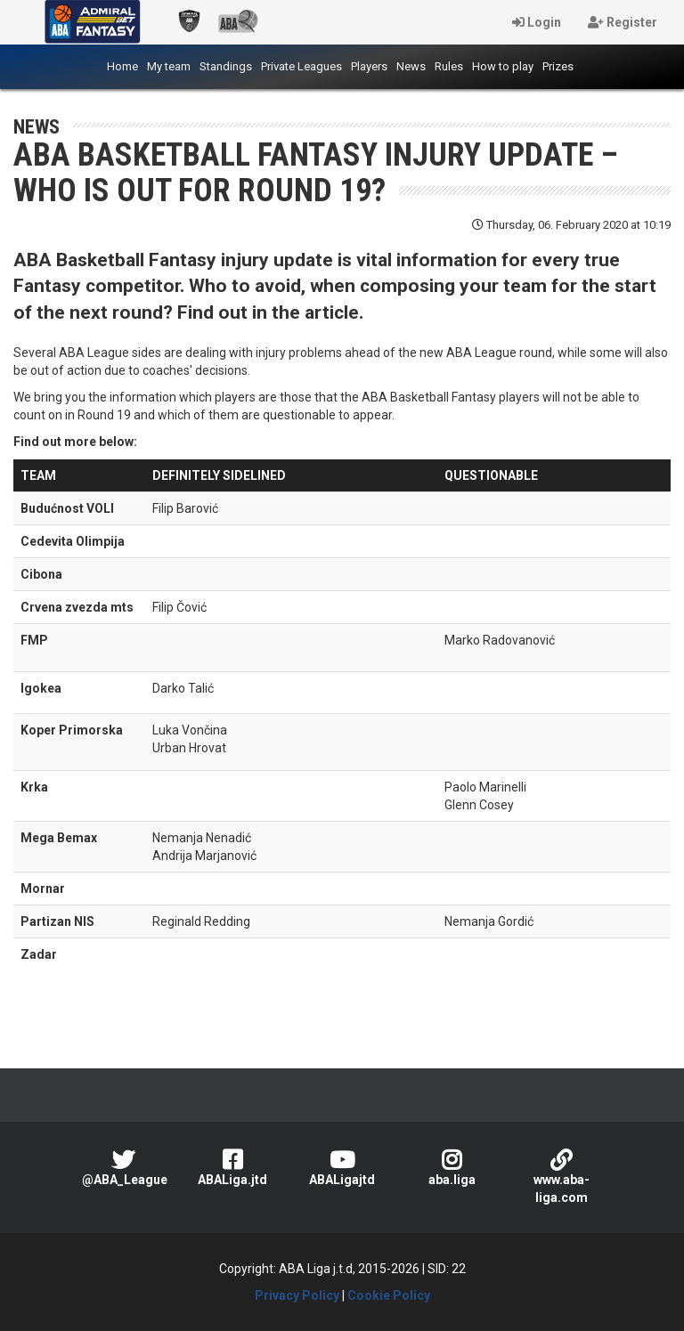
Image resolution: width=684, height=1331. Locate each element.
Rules (449, 66)
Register (622, 22)
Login (536, 22)
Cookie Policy (388, 1295)
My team (169, 66)
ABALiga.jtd (232, 1167)
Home (124, 65)
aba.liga (452, 1167)
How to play (502, 66)
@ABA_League (124, 1167)
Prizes (558, 66)
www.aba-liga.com (561, 1176)
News (411, 66)
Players (369, 66)
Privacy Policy (297, 1295)
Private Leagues (301, 66)
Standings (226, 66)
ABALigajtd (342, 1167)
